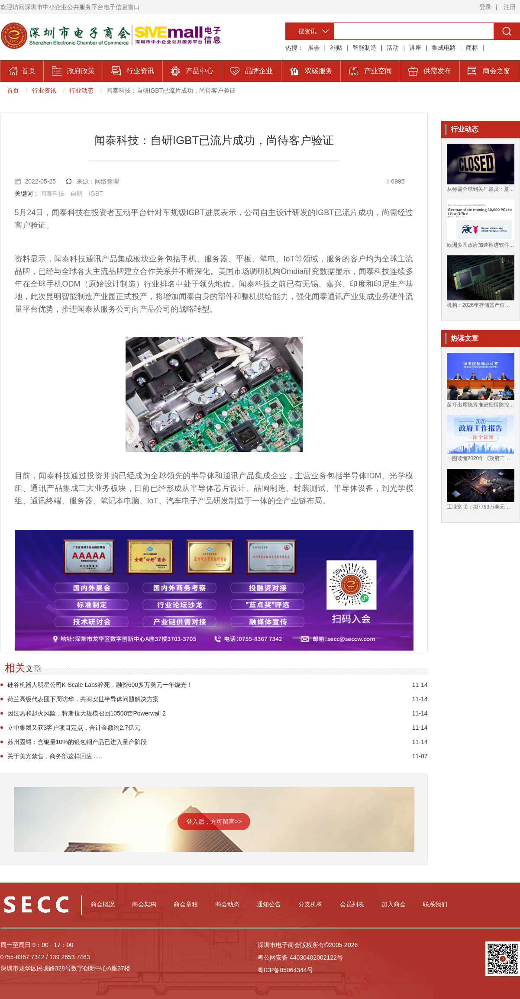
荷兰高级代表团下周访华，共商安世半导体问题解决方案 (83, 699)
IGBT (96, 193)
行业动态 (81, 90)
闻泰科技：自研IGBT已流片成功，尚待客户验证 (171, 90)
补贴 (336, 47)
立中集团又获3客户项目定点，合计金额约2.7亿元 (73, 727)
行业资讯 (44, 90)
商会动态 (227, 904)
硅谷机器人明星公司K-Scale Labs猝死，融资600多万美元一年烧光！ (100, 684)
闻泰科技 (52, 193)
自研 (77, 193)
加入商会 (393, 904)
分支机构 (310, 904)
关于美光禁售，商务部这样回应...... (54, 756)
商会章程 (186, 904)
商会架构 (144, 904)
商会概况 (102, 904)
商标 (472, 47)
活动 (393, 47)
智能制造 (364, 47)
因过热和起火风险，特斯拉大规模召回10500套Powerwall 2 (86, 713)
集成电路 (444, 47)
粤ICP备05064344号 (285, 970)
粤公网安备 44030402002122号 (300, 957)
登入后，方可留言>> (214, 821)
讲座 (415, 47)
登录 (485, 6)
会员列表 (352, 904)
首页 (13, 90)
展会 (314, 47)
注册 (510, 6)
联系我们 (435, 904)
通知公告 (269, 904)
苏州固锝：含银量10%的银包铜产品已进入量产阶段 (77, 741)
